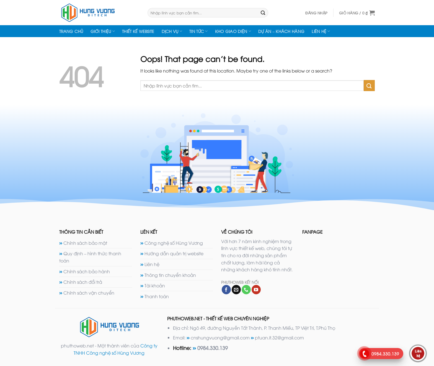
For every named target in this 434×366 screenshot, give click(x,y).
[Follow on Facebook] (226, 289)
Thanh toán (156, 296)
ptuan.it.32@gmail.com (279, 337)
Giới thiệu (103, 31)
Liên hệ (321, 31)
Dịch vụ (172, 31)
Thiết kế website (138, 31)
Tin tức (198, 31)
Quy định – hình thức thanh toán (90, 257)
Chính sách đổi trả (82, 282)
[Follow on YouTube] (256, 289)
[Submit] (263, 12)
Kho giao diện (233, 31)
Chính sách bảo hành (86, 271)
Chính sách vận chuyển (88, 293)
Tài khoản (154, 285)
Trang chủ (71, 31)
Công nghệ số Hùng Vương (173, 243)
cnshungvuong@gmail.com (220, 337)
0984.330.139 (212, 347)
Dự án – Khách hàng (281, 31)
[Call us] (246, 289)
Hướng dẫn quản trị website (173, 253)
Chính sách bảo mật (85, 243)
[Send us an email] (236, 289)
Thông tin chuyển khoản (170, 275)
